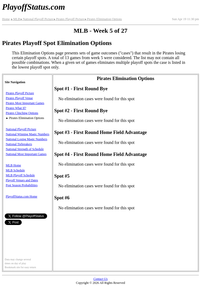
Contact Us (100, 279)
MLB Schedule (15, 170)
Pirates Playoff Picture (68, 19)
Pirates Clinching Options (22, 113)
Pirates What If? (16, 108)
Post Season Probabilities (21, 185)
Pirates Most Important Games (25, 103)
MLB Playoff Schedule (20, 175)
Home (6, 19)
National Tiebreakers (19, 144)
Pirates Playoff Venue (19, 98)
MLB (15, 19)
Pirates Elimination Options (103, 19)
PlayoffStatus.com (33, 7)
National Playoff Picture (36, 19)
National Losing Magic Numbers (26, 139)
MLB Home (13, 165)
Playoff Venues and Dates (22, 180)
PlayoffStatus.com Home (21, 196)
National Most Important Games (26, 154)
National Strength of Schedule (25, 149)
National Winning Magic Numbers (27, 134)
